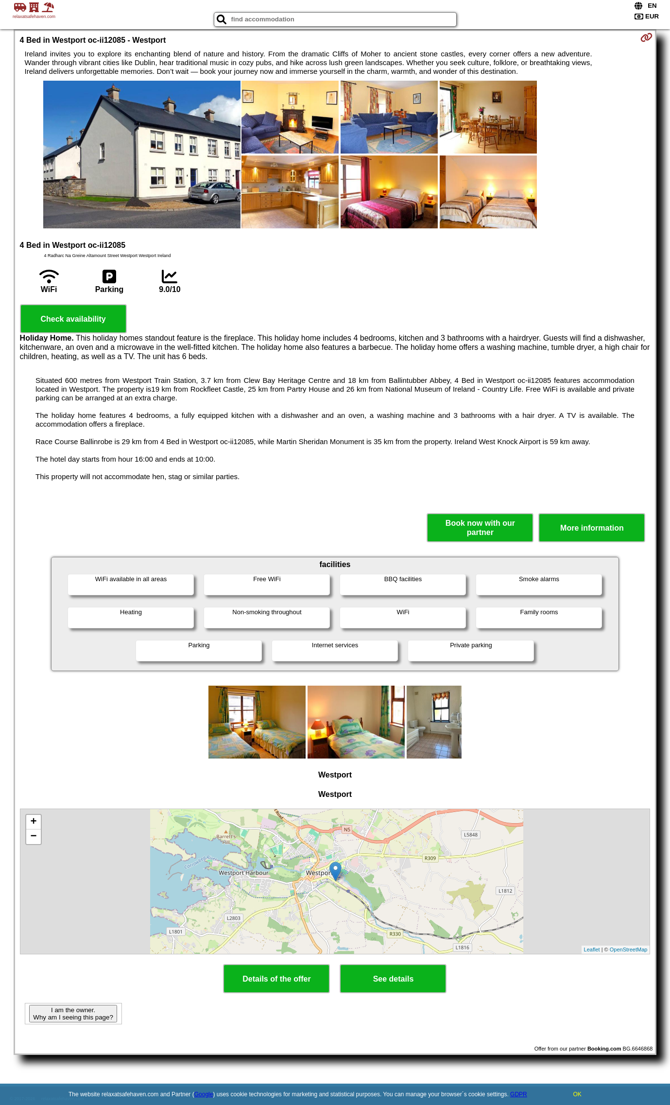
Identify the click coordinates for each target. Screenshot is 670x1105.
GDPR (518, 1094)
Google (203, 1094)
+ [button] (33, 822)
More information (592, 528)
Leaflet (592, 949)
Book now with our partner (480, 527)
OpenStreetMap (629, 949)
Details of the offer (276, 979)
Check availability (72, 319)
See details (393, 979)
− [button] (33, 836)
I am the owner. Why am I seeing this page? (73, 1013)
